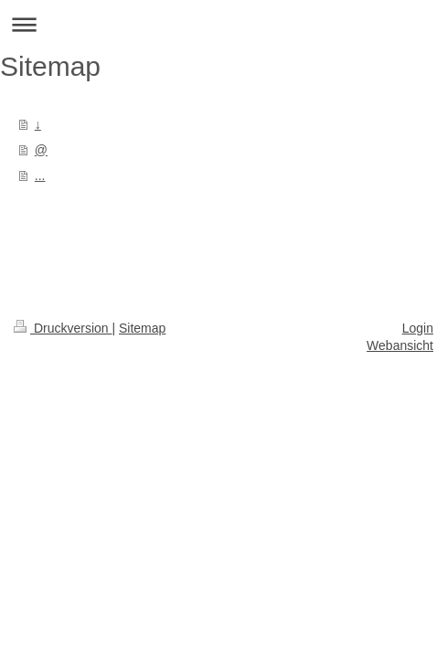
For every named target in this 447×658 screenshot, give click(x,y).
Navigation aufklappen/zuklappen (223, 24)
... (40, 175)
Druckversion (63, 328)
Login (417, 328)
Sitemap (142, 328)
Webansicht (400, 345)
